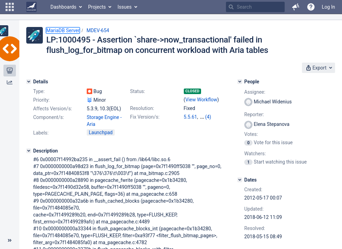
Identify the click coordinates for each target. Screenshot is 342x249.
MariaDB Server (62, 30)
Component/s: (48, 117)
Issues (124, 7)
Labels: (40, 133)
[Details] (28, 81)
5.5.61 (190, 117)
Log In (328, 7)
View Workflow (201, 99)
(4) (208, 117)
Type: (39, 91)
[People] (239, 81)
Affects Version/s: (52, 108)
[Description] (28, 150)
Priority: (41, 100)
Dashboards (63, 7)
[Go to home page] (31, 7)
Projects (97, 7)
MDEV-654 (97, 30)
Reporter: (254, 114)
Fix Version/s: (145, 117)
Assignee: (254, 92)
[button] (9, 7)
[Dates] (239, 179)
